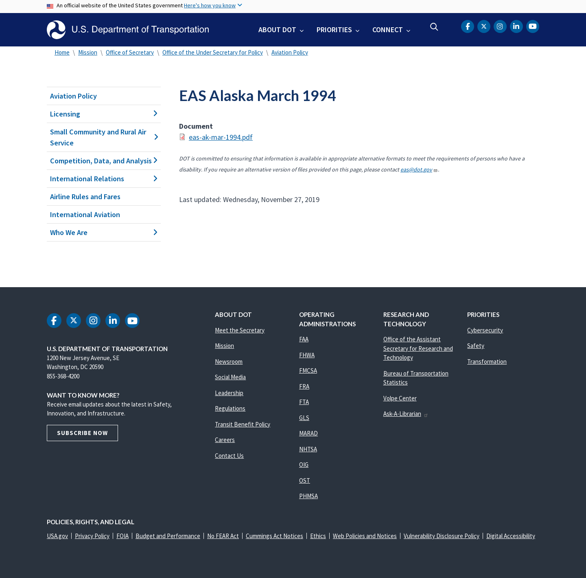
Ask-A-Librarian (406, 414)
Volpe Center (400, 398)
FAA (303, 339)
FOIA (122, 536)
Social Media (230, 377)
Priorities (334, 29)
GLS (304, 418)
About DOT (277, 29)
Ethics (318, 536)
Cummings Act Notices (274, 536)
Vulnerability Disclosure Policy (441, 536)
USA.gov (57, 536)
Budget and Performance (168, 536)
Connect (387, 29)
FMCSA (308, 370)
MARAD (308, 433)
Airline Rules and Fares (85, 196)
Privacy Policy (92, 536)
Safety (475, 345)
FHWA (307, 355)
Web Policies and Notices (365, 536)
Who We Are (103, 232)
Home (62, 52)
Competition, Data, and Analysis (103, 160)
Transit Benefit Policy (242, 424)
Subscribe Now (82, 433)
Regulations (230, 408)
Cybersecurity (485, 330)
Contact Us (229, 455)
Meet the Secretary (240, 330)
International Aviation (85, 214)
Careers (225, 440)
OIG (303, 464)
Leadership (229, 393)
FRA (304, 386)
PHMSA (308, 496)
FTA (304, 402)
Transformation (487, 361)
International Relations (103, 178)
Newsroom (229, 361)
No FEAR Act (223, 536)
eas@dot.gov (419, 169)
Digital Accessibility (510, 536)
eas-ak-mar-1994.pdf (221, 137)
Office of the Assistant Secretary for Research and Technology (418, 348)
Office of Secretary (130, 52)
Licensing (103, 114)
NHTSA (308, 449)
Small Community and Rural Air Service (103, 137)
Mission (87, 52)
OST (304, 480)
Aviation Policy (289, 52)
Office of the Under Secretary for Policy (212, 52)
